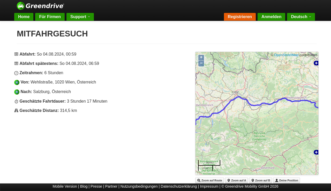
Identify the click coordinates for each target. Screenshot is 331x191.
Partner (111, 186)
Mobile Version (65, 186)
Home (23, 16)
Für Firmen (50, 16)
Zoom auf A (236, 180)
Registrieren (240, 16)
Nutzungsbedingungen (139, 186)
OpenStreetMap (286, 55)
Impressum (209, 186)
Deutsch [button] (301, 16)
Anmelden (271, 16)
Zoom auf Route (209, 180)
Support (80, 16)
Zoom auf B (260, 180)
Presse (96, 186)
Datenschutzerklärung (179, 186)
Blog (84, 186)
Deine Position (286, 180)
